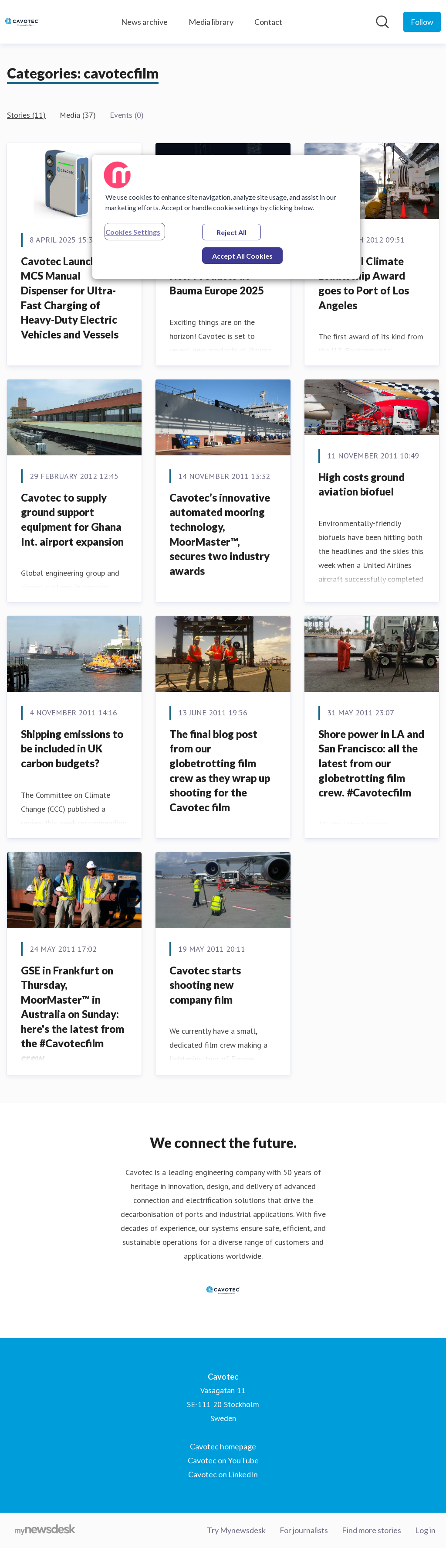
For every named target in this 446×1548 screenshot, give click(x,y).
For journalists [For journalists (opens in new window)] (304, 1530)
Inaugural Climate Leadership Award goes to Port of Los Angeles (363, 283)
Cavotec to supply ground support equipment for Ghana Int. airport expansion (72, 519)
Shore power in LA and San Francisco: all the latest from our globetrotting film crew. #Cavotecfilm (371, 763)
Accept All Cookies (242, 256)
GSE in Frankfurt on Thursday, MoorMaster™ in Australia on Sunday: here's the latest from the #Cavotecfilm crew (72, 1014)
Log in (425, 1530)
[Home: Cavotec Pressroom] (21, 21)
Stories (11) (26, 115)
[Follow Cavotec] (422, 22)
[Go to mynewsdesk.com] (45, 1531)
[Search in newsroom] (382, 22)
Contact (268, 22)
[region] (226, 217)
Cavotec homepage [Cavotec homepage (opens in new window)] (223, 1446)
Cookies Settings (132, 232)
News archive (144, 22)
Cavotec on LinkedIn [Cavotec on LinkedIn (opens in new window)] (223, 1474)
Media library (211, 22)
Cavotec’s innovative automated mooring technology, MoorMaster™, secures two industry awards (219, 534)
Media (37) (78, 115)
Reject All (231, 232)
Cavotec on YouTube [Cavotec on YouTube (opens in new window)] (223, 1460)
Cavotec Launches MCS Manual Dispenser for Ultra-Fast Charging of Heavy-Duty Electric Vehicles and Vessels (69, 298)
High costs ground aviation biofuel (361, 484)
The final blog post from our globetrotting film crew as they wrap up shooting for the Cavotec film (219, 770)
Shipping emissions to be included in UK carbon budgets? (72, 748)
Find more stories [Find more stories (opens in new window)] (371, 1530)
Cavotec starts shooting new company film (205, 985)
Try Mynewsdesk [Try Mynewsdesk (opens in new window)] (236, 1530)
